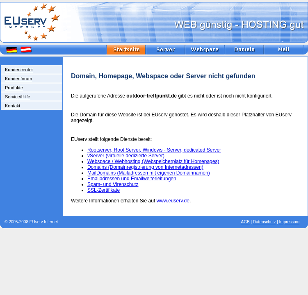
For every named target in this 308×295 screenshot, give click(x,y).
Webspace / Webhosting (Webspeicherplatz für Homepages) (153, 161)
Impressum (289, 222)
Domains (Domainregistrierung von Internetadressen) (145, 167)
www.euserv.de (172, 201)
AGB (245, 222)
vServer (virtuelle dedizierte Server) (125, 156)
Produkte (14, 87)
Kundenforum (18, 78)
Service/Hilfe (17, 96)
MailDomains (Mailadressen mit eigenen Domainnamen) (148, 173)
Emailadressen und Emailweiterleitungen (131, 179)
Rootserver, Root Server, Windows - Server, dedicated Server (154, 150)
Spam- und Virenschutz (113, 184)
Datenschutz (264, 222)
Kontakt (12, 105)
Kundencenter (19, 69)
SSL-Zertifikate (103, 190)
